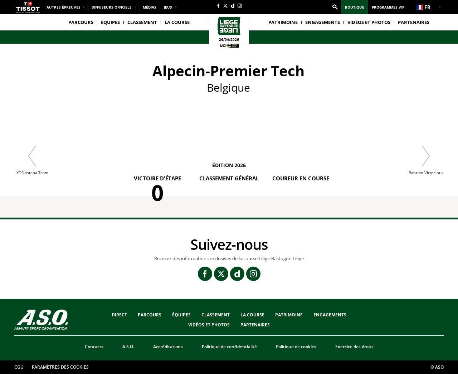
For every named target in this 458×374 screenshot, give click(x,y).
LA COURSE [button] (177, 22)
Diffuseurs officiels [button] (112, 7)
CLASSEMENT (142, 22)
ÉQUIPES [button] (110, 22)
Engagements (329, 315)
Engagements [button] (322, 22)
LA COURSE (252, 315)
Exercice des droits (354, 347)
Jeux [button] (168, 7)
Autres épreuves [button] (64, 7)
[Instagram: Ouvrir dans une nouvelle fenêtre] (240, 6)
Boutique (354, 7)
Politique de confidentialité (229, 347)
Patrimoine (283, 22)
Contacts (94, 347)
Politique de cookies (296, 347)
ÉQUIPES (181, 315)
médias (149, 7)
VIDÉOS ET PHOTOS (368, 22)
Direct (119, 315)
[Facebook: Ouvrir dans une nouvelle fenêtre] (218, 6)
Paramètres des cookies (60, 367)
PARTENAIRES (413, 22)
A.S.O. (128, 347)
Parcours (80, 22)
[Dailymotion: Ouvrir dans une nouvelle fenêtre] (232, 6)
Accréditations (168, 347)
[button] (335, 7)
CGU (19, 367)
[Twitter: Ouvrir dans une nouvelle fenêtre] (225, 6)
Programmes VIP (388, 7)
